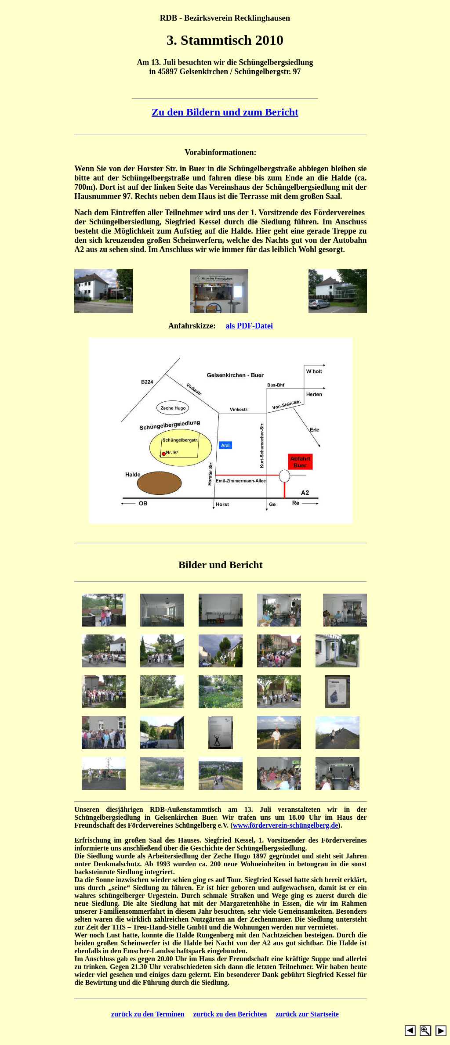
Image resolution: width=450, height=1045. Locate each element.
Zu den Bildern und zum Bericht (225, 112)
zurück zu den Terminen (148, 1014)
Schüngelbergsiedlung (276, 62)
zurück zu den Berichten (230, 1014)
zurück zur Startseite (307, 1014)
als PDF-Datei (248, 325)
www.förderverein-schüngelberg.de (285, 825)
